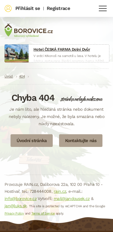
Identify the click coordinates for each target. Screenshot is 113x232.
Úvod (9, 76)
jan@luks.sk (16, 205)
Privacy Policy (14, 213)
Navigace (103, 8)
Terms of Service (43, 213)
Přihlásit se (27, 8)
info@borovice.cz (20, 198)
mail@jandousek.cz (71, 198)
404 (22, 76)
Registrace (58, 8)
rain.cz (60, 191)
